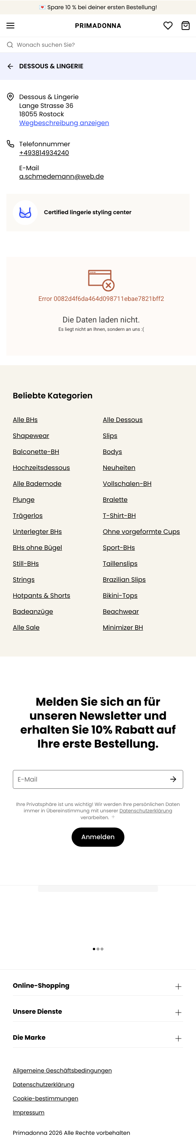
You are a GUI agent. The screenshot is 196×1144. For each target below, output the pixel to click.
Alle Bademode (37, 483)
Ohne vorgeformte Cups (141, 531)
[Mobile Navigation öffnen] (10, 25)
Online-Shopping (98, 986)
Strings (24, 579)
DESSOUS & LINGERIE (45, 66)
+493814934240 (44, 152)
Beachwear (121, 611)
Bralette (115, 499)
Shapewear (31, 435)
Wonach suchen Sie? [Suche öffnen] (40, 45)
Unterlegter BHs (37, 531)
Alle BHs (25, 419)
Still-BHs (26, 563)
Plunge (23, 499)
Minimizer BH (123, 627)
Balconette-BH (36, 451)
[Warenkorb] (185, 25)
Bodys (112, 451)
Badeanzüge (33, 611)
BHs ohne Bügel (37, 547)
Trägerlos (28, 515)
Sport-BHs (119, 547)
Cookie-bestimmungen (45, 1098)
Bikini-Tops (120, 595)
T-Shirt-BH (119, 515)
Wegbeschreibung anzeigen (64, 122)
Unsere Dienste (98, 1012)
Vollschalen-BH (127, 483)
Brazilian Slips (124, 579)
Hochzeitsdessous (41, 467)
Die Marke (98, 1038)
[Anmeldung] (168, 25)
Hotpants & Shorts (41, 595)
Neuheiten (119, 467)
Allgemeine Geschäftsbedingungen (62, 1070)
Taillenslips (120, 563)
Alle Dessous (123, 419)
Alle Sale (26, 627)
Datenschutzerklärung (146, 811)
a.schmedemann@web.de (61, 176)
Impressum (28, 1112)
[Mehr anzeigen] (113, 817)
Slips (110, 435)
